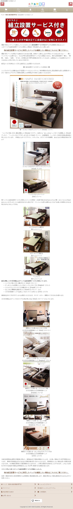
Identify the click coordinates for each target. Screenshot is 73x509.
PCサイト (37, 500)
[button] (2, 4)
